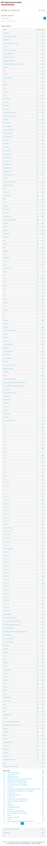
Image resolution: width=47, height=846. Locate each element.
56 (39, 823)
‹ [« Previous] (3, 823)
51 (25, 823)
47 (13, 823)
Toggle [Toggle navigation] (42, 10)
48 (16, 823)
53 (31, 823)
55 (36, 823)
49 (19, 823)
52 (28, 823)
